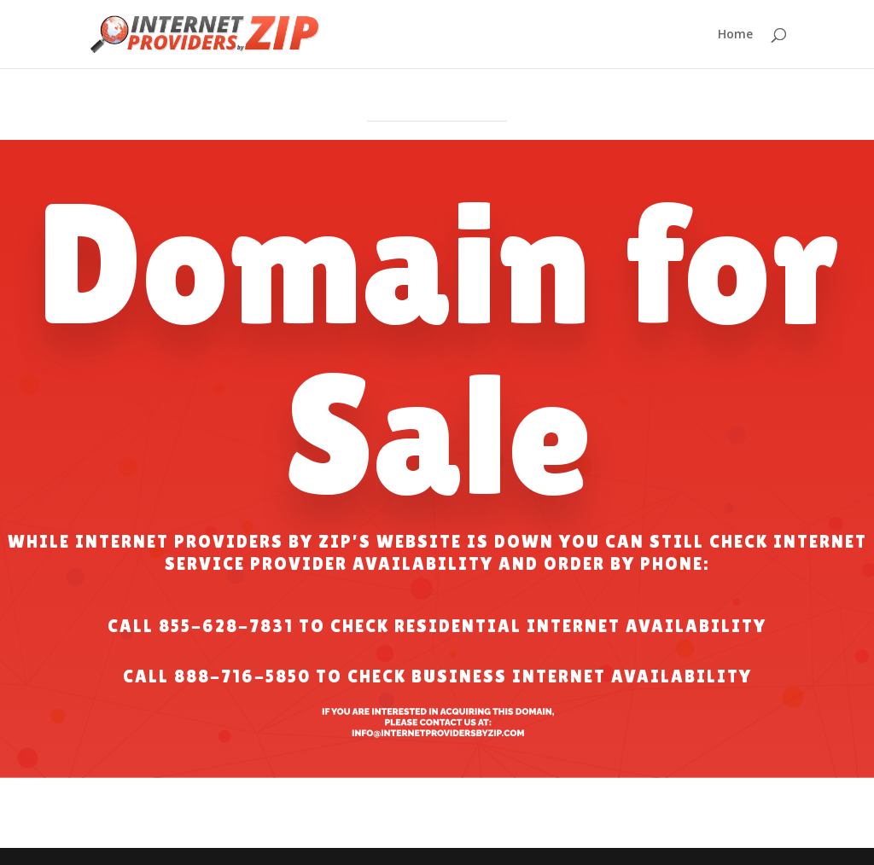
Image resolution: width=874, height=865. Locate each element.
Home (735, 35)
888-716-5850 (242, 676)
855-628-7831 (226, 626)
